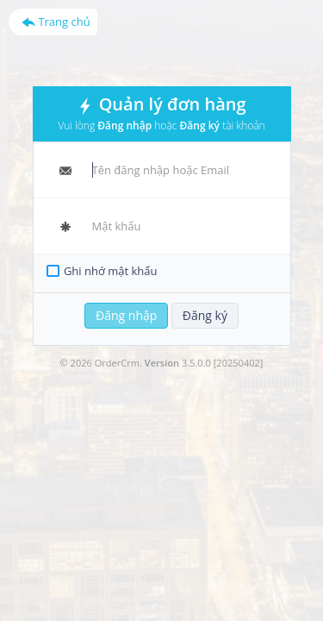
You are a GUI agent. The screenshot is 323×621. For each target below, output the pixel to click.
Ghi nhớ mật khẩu (111, 271)
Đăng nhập (126, 315)
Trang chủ (56, 21)
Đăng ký (205, 315)
